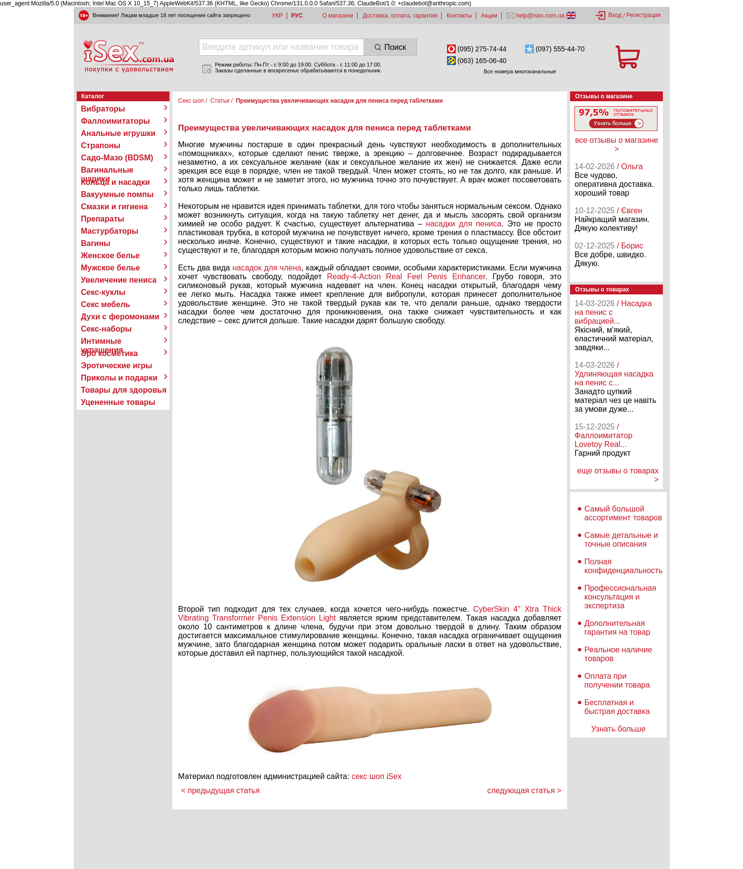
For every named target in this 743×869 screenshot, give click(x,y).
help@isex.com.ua (540, 15)
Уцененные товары (118, 402)
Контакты (459, 15)
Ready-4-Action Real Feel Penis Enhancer (406, 276)
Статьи (220, 100)
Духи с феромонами (120, 316)
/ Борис (630, 246)
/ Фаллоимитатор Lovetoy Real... (603, 435)
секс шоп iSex (377, 776)
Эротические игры (116, 365)
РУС (297, 15)
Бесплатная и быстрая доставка (617, 706)
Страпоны (101, 145)
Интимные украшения (102, 341)
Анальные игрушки (118, 133)
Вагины (95, 243)
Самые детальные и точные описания (621, 539)
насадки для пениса (464, 224)
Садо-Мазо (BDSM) (117, 158)
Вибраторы (103, 109)
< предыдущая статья (220, 790)
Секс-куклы (103, 292)
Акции (489, 15)
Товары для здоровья (124, 390)
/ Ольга (630, 166)
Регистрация (643, 15)
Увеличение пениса (119, 280)
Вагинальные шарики (107, 170)
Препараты (103, 219)
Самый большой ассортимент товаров (623, 513)
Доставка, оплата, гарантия (399, 15)
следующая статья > (524, 790)
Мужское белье (110, 268)
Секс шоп (191, 100)
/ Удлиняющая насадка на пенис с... (613, 374)
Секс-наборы (106, 329)
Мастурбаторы (110, 231)
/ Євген (629, 210)
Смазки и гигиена (114, 206)
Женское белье (110, 255)
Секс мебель (105, 304)
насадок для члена (267, 268)
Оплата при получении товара (617, 680)
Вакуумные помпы (117, 194)
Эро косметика (109, 353)
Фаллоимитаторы (115, 121)
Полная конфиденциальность (623, 566)
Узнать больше (618, 729)
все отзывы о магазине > (616, 144)
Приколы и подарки (119, 378)
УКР (277, 15)
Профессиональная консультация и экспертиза (620, 597)
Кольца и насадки (115, 182)
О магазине (338, 15)
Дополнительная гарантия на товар (617, 627)
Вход (614, 15)
